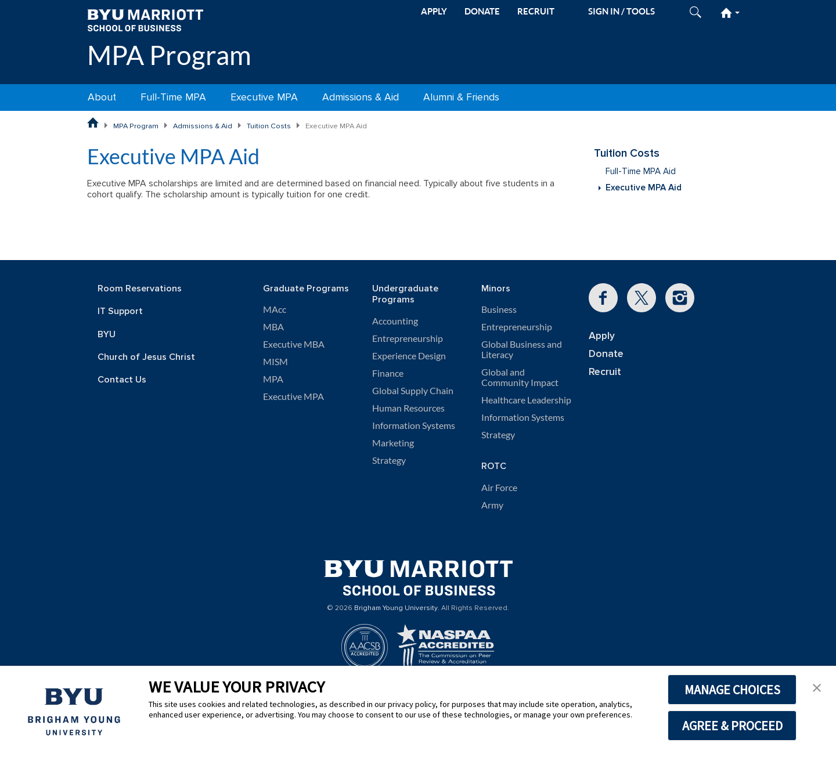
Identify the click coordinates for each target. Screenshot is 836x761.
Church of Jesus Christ (146, 357)
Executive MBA (294, 344)
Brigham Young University (396, 608)
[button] (816, 686)
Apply (602, 336)
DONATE (482, 11)
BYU (107, 334)
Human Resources (408, 408)
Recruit (605, 372)
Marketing (393, 443)
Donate (606, 354)
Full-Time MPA (173, 97)
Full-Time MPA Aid (641, 171)
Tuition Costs (269, 126)
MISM (275, 361)
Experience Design (409, 356)
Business (499, 309)
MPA (273, 379)
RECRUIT (535, 11)
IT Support (120, 311)
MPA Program (169, 55)
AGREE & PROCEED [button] (732, 725)
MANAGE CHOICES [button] (732, 689)
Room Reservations (140, 288)
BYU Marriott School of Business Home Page (93, 122)
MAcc (274, 309)
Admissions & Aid (360, 97)
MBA (273, 327)
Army (492, 505)
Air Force (499, 487)
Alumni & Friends (461, 97)
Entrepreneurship (407, 338)
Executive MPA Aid (644, 187)
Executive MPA (264, 97)
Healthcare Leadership (526, 400)
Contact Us (122, 379)
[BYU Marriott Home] (145, 19)
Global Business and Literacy (521, 349)
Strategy (389, 460)
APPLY (434, 11)
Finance (387, 373)
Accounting (395, 321)
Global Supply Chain (412, 390)
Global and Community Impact (519, 377)
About (102, 97)
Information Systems (413, 425)
